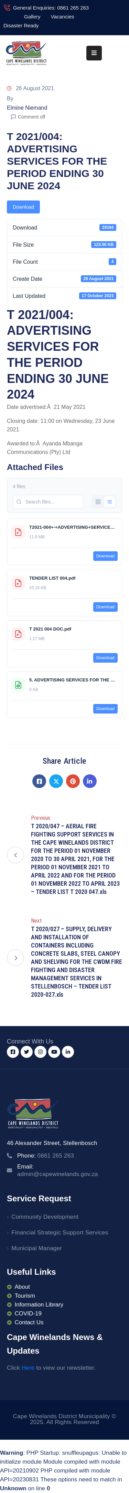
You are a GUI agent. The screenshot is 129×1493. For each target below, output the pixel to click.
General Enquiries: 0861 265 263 (51, 8)
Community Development (44, 1217)
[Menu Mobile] (94, 53)
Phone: (45, 1155)
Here (28, 1368)
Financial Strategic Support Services (59, 1232)
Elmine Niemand (27, 108)
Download (23, 207)
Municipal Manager (36, 1248)
